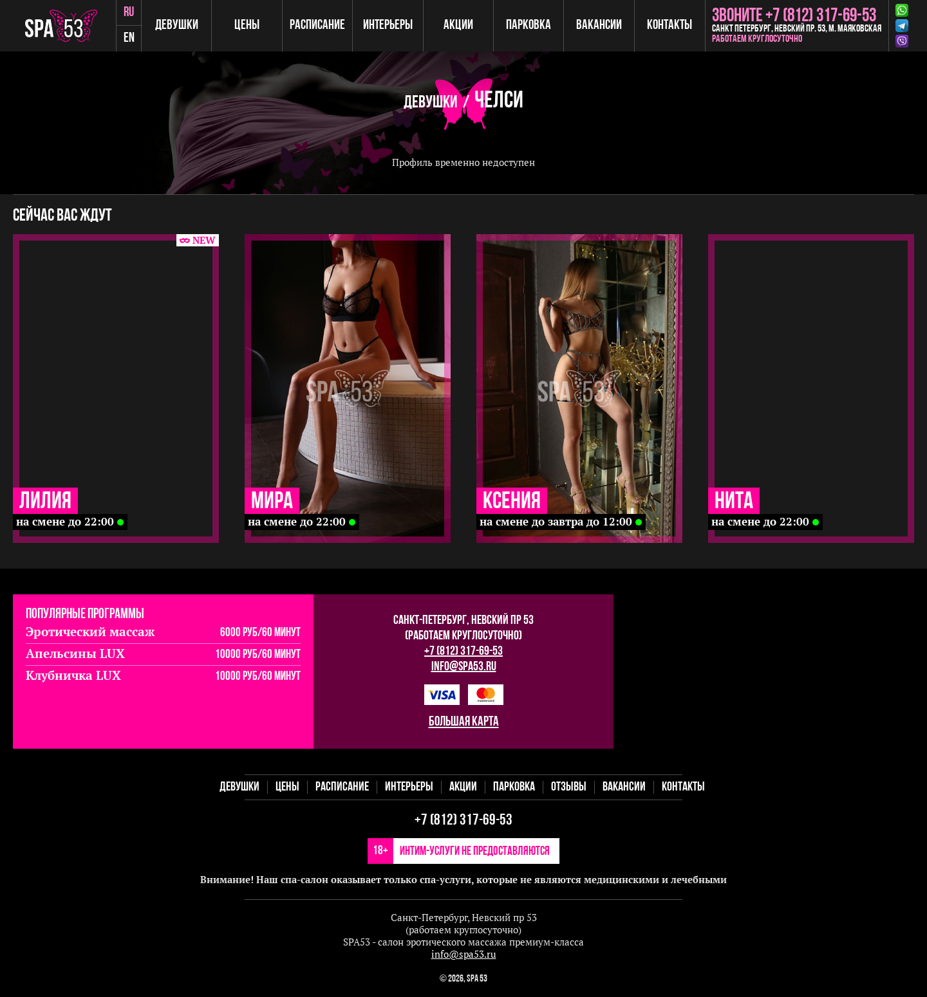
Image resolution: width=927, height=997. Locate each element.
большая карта (464, 722)
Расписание (317, 25)
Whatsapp (901, 10)
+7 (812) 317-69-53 (463, 651)
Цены (246, 25)
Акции (458, 25)
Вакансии (599, 25)
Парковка (528, 25)
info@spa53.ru (463, 667)
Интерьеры (388, 25)
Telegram (901, 25)
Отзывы (568, 787)
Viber (901, 41)
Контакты (669, 25)
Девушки (176, 25)
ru (129, 12)
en (129, 38)
